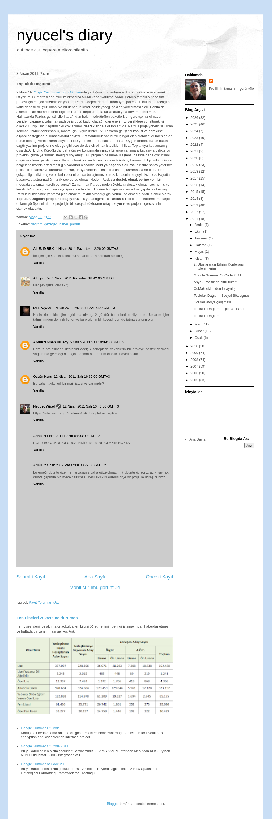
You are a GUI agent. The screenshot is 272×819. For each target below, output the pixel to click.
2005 (194, 380)
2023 (194, 138)
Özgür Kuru (42, 376)
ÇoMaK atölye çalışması (212, 302)
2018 (194, 171)
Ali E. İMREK (43, 249)
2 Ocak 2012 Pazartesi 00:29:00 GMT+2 (75, 465)
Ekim (199, 231)
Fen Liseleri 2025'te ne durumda (47, 618)
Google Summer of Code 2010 (44, 764)
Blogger (113, 804)
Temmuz (202, 238)
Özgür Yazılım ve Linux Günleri (57, 92)
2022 (194, 144)
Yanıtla (38, 263)
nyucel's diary (64, 35)
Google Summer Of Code (40, 728)
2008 (194, 360)
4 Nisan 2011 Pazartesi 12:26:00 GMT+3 (87, 249)
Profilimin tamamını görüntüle (231, 89)
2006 (194, 373)
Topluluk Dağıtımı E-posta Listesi (219, 309)
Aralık (200, 225)
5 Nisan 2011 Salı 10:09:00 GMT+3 (97, 342)
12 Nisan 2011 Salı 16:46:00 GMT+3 (91, 406)
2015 (194, 192)
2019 (194, 165)
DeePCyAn (42, 308)
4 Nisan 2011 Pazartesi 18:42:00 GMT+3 (83, 278)
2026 (194, 118)
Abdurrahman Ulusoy (50, 342)
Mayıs (200, 252)
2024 (194, 131)
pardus (75, 224)
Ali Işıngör (41, 278)
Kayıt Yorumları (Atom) (46, 602)
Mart (199, 324)
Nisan (200, 258)
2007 (194, 366)
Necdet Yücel (44, 406)
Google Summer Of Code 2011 (44, 746)
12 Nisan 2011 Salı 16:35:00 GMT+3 (82, 376)
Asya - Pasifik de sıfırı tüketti (215, 282)
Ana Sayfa (95, 577)
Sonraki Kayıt (30, 577)
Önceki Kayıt (159, 577)
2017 (194, 178)
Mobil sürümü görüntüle (95, 587)
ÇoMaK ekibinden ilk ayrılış (214, 289)
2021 (194, 151)
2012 (194, 212)
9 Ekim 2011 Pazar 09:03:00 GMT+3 (72, 436)
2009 (194, 353)
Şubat (200, 331)
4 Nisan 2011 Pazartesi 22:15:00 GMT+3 (83, 308)
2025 (194, 124)
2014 (194, 199)
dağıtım (36, 224)
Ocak (199, 338)
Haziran (201, 245)
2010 (194, 346)
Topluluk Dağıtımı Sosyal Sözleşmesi (222, 296)
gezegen (51, 224)
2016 (194, 185)
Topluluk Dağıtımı (207, 316)
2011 (194, 219)
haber (64, 224)
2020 (194, 158)
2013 (194, 205)
